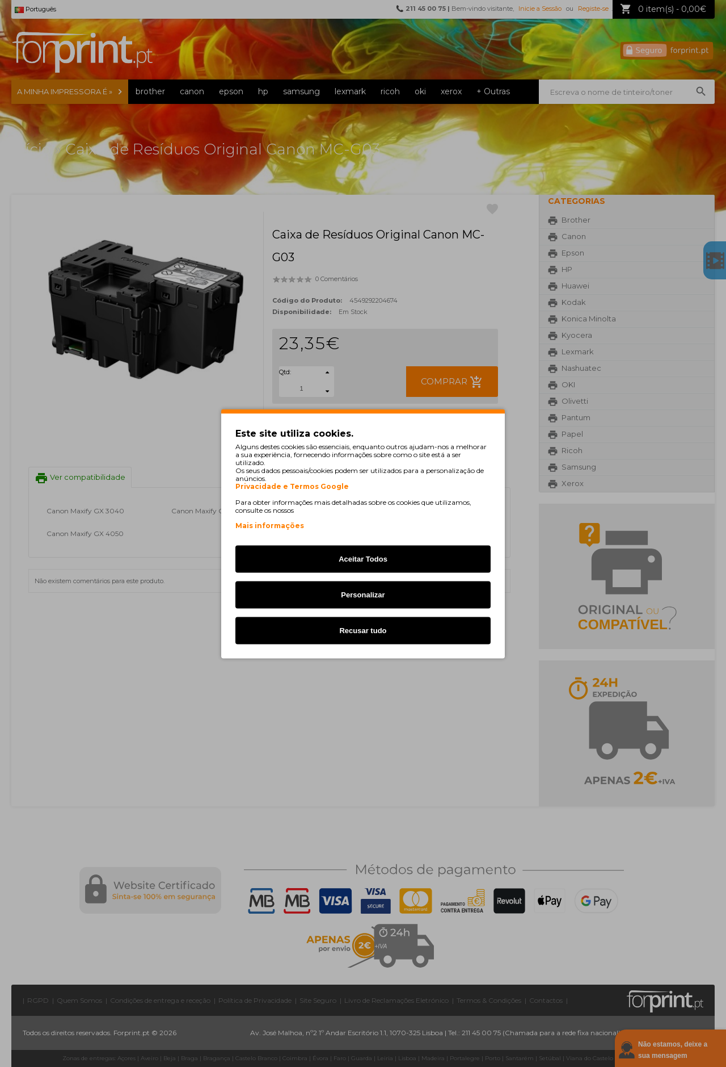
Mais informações (269, 525)
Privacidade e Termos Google (292, 486)
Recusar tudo (362, 630)
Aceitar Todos (363, 558)
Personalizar (363, 594)
